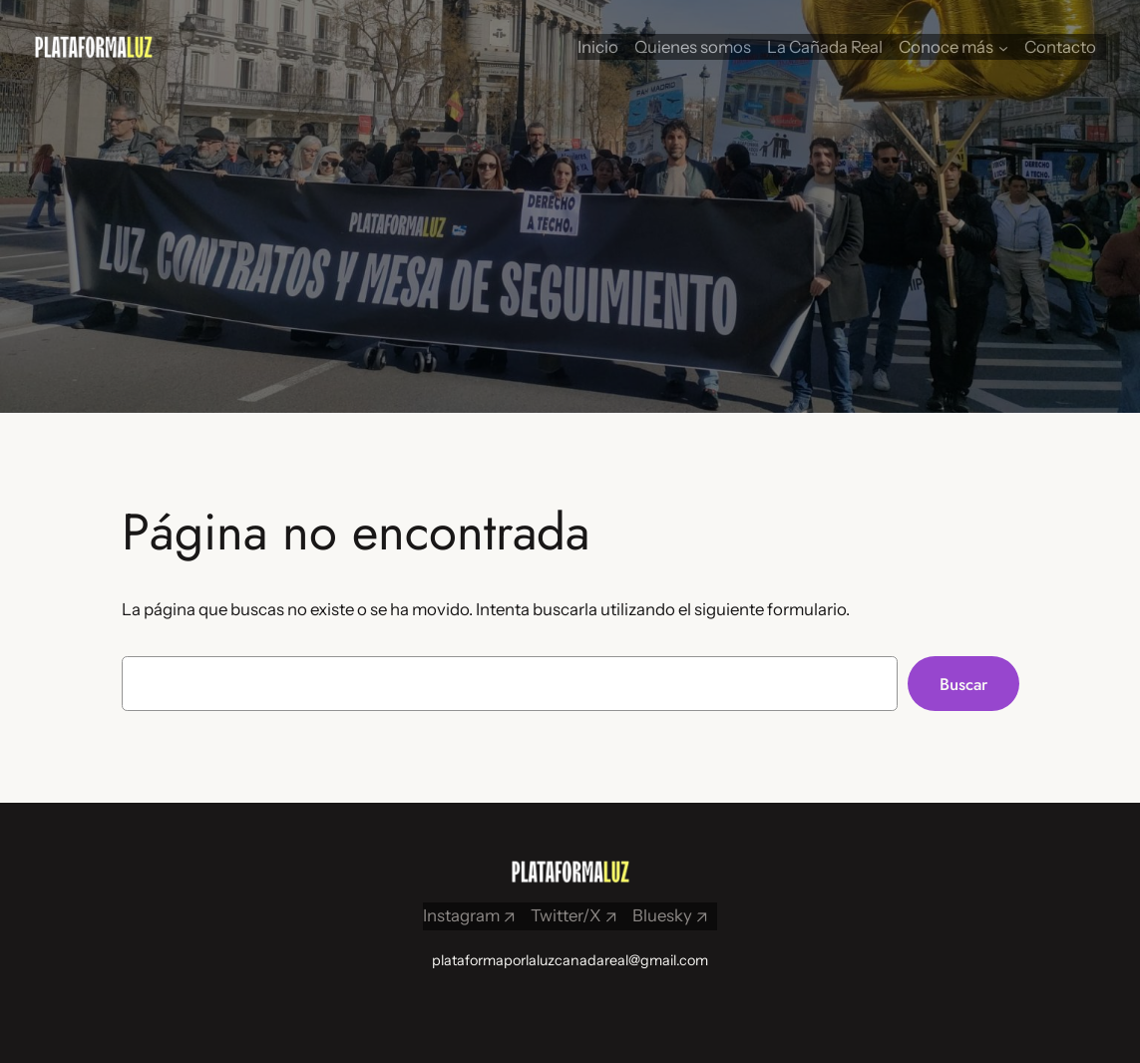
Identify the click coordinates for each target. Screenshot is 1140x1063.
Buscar (963, 684)
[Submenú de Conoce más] (1003, 47)
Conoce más (946, 47)
